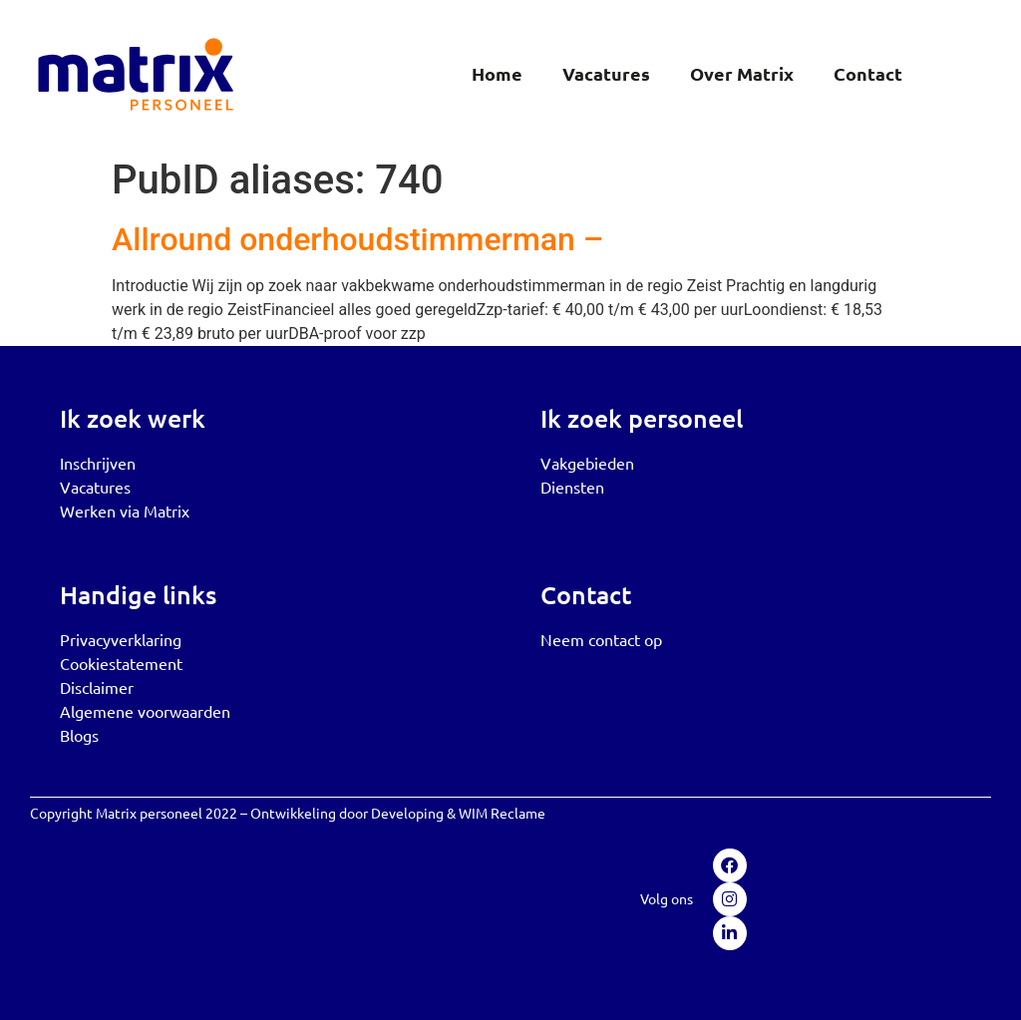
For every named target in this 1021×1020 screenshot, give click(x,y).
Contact (868, 73)
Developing (407, 813)
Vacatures (606, 73)
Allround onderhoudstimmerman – (357, 239)
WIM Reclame (502, 813)
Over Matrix (742, 73)
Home (497, 73)
